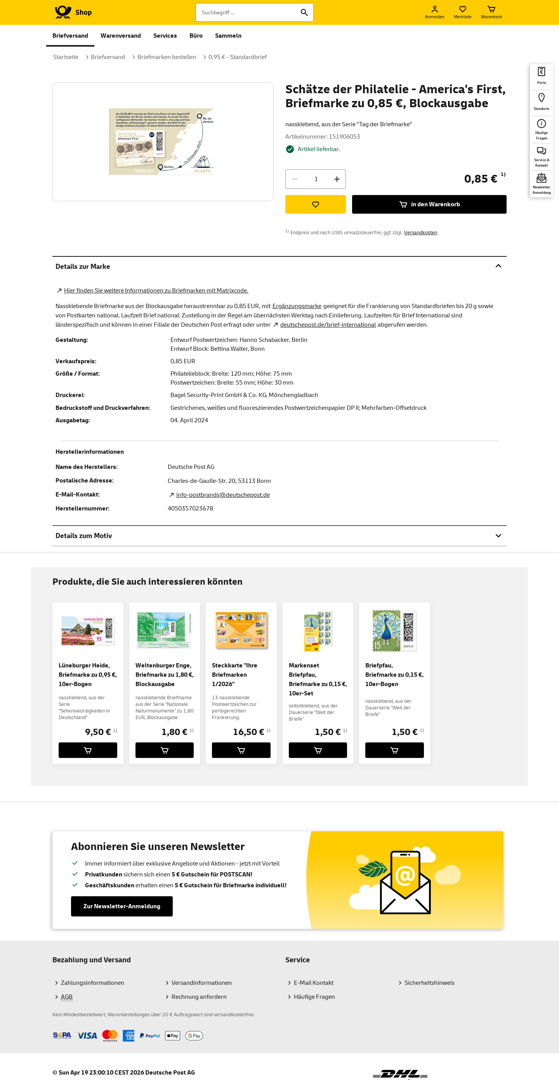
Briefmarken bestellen (166, 57)
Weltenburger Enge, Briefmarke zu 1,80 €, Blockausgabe (164, 675)
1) (503, 174)
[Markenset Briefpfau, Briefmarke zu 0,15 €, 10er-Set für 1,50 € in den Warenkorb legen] (318, 750)
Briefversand (70, 36)
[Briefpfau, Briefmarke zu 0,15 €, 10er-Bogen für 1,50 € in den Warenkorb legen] (394, 750)
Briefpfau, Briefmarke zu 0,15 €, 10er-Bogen (394, 675)
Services (165, 36)
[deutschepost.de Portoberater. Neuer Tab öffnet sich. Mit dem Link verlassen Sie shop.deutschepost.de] (541, 77)
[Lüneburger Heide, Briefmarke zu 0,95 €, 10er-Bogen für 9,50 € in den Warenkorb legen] (88, 750)
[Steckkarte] (241, 750)
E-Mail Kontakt (313, 983)
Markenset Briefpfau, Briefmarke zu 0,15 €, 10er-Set (318, 679)
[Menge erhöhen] (337, 179)
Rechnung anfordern (199, 997)
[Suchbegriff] (255, 12)
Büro (196, 36)
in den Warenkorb (429, 204)
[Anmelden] (434, 12)
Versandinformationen (202, 983)
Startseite (65, 57)
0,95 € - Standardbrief (237, 57)
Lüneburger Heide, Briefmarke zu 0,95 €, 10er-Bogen (88, 675)
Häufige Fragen (314, 997)
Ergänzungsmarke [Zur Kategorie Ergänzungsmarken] (297, 306)
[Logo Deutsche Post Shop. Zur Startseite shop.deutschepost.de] (72, 12)
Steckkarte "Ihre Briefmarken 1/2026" (234, 675)
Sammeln (228, 36)
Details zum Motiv (279, 535)
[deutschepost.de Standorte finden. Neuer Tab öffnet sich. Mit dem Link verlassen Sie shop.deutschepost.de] (541, 103)
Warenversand (121, 36)
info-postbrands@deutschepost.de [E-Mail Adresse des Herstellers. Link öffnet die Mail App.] (223, 495)
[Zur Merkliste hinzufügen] (315, 204)
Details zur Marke (279, 266)
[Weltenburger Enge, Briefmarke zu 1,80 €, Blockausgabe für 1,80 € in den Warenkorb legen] (164, 750)
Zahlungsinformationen (92, 983)
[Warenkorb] (491, 12)
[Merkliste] (462, 12)
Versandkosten (420, 233)
